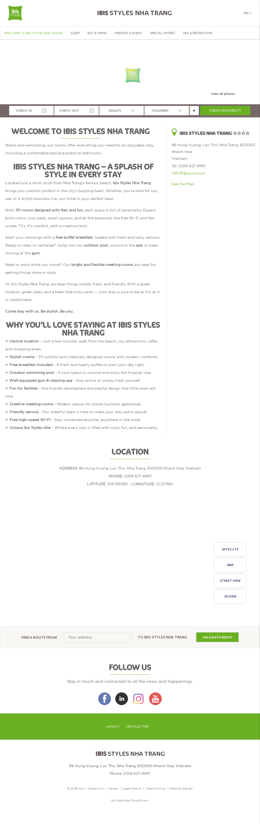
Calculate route (217, 637)
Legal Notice (132, 788)
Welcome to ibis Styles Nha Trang (33, 33)
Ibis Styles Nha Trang (165, 637)
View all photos (223, 94)
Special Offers (162, 33)
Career (113, 788)
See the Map (183, 184)
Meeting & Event (128, 33)
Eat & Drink (97, 33)
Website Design (181, 788)
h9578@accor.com (188, 173)
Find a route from (39, 637)
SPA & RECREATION (197, 33)
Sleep (75, 33)
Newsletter (137, 726)
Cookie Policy (156, 788)
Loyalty (113, 726)
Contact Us (96, 788)
